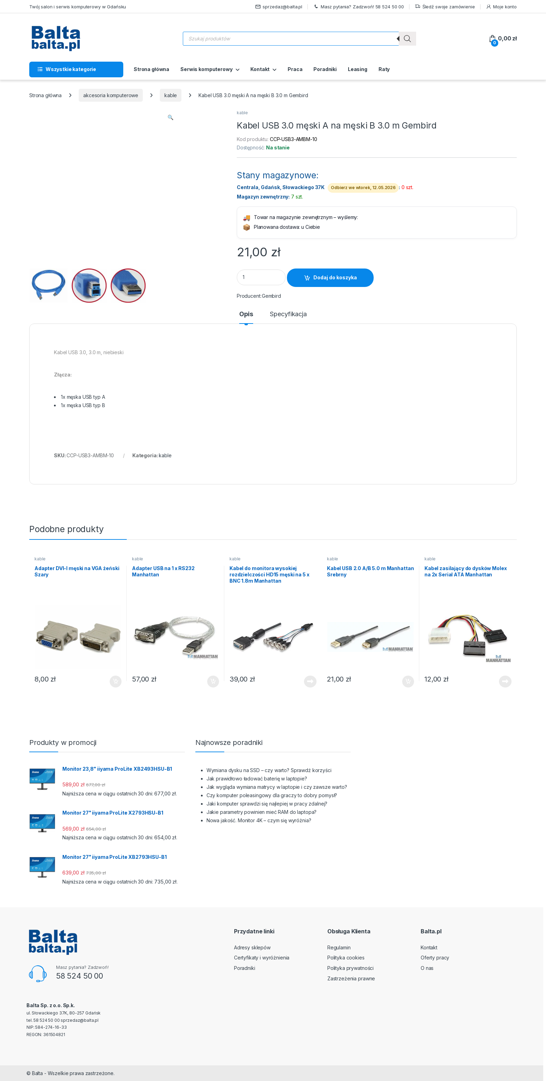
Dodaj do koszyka (335, 277)
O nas (427, 968)
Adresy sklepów (252, 947)
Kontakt (260, 69)
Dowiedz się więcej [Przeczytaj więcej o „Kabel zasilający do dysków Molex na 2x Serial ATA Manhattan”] (505, 681)
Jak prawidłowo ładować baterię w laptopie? (256, 778)
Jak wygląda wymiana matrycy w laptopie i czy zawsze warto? (276, 787)
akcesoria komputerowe (110, 95)
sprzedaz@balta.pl (279, 7)
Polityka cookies (346, 958)
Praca (295, 69)
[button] (170, 117)
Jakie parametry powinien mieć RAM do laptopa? (261, 812)
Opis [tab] (246, 314)
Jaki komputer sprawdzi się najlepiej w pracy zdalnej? (267, 804)
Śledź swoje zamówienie (445, 7)
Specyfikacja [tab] (288, 314)
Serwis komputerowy (206, 69)
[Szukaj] (407, 39)
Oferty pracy (435, 958)
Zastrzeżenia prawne (351, 978)
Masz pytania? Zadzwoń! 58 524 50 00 (358, 7)
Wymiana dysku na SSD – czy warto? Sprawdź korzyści (269, 770)
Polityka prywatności (350, 968)
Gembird (271, 296)
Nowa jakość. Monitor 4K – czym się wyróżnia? (258, 820)
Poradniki (325, 69)
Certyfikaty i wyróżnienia (262, 958)
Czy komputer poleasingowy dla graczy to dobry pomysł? (271, 795)
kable (170, 95)
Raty (384, 69)
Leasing (357, 69)
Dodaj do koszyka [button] (116, 681)
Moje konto (501, 7)
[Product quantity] (261, 277)
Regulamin (339, 947)
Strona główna (151, 69)
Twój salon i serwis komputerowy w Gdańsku (77, 6)
